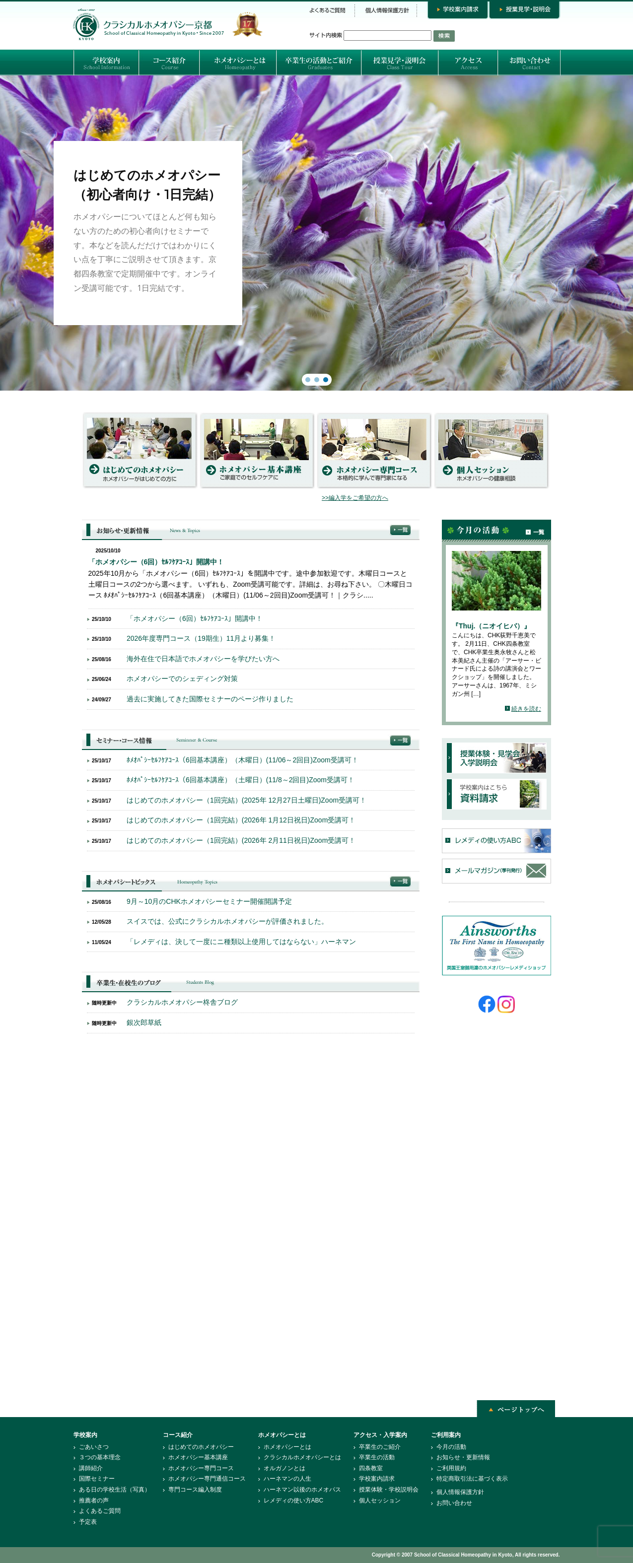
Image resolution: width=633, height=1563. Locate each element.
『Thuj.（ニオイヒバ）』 (491, 626)
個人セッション (380, 1500)
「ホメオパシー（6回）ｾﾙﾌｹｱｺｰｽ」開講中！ (156, 562)
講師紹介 (91, 1468)
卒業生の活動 (377, 1457)
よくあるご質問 (100, 1510)
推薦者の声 (94, 1500)
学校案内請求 (377, 1478)
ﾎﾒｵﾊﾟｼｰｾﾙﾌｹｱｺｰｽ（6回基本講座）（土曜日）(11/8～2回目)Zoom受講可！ (240, 780)
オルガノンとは (284, 1468)
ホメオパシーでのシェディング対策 (182, 678)
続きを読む (526, 708)
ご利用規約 (451, 1468)
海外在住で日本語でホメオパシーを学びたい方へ (203, 659)
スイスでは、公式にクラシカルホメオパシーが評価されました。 (227, 921)
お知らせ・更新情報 (463, 1457)
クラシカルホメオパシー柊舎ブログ (182, 1002)
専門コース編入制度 (195, 1489)
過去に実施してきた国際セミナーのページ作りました (210, 699)
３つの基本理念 (100, 1457)
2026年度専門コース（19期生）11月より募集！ (201, 638)
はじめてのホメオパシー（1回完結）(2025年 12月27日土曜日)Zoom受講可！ (246, 800)
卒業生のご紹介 (380, 1446)
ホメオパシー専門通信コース (207, 1478)
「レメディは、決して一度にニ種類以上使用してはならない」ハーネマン (241, 942)
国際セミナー (97, 1478)
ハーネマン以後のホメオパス (302, 1489)
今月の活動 (451, 1446)
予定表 (88, 1521)
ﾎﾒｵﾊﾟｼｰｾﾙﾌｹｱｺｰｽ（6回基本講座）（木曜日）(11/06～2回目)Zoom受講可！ (242, 760)
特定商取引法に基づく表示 (472, 1478)
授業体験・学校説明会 (389, 1489)
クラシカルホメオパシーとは (302, 1457)
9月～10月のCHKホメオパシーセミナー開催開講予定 (209, 901)
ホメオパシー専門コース (201, 1468)
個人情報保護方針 (460, 1492)
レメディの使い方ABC (294, 1500)
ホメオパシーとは (287, 1446)
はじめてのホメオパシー (201, 1446)
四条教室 (371, 1468)
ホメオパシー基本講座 (198, 1457)
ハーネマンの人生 (287, 1478)
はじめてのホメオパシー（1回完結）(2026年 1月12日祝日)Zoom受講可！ (241, 820)
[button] (316, 233)
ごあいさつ (94, 1446)
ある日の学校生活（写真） (114, 1489)
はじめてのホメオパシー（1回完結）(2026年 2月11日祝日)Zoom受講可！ (241, 840)
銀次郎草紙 (144, 1022)
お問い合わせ (454, 1502)
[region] (316, 233)
